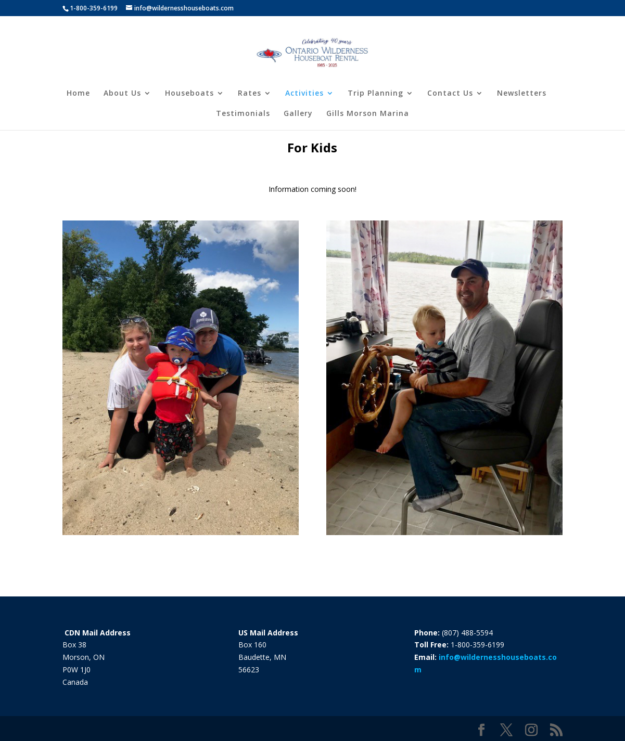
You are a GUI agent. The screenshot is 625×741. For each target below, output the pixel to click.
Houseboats (189, 93)
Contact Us (450, 93)
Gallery (298, 114)
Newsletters (521, 93)
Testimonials (243, 114)
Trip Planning (375, 93)
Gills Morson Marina (367, 114)
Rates (249, 93)
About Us (122, 93)
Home (78, 93)
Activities (304, 93)
